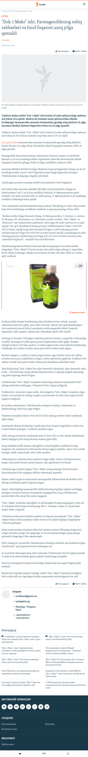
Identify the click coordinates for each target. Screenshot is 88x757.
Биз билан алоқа (9, 729)
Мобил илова (8, 744)
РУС (44, 754)
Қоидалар (49, 724)
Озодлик (6, 40)
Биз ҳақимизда (9, 724)
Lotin (5, 16)
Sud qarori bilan (10, 142)
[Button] (62, 51)
